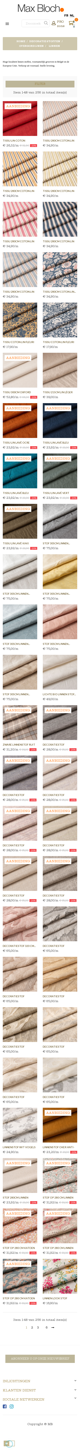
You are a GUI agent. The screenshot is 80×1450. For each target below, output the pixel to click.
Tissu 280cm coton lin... (59, 291)
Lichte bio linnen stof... (59, 694)
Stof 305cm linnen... (56, 543)
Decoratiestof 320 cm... (19, 945)
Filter (40, 84)
